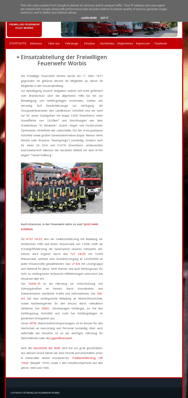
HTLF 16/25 (34, 239)
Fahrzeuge (71, 43)
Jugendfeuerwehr (61, 338)
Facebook (160, 43)
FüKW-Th (34, 283)
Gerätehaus (107, 43)
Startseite (16, 43)
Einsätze (89, 43)
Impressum (143, 43)
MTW (33, 323)
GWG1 (45, 308)
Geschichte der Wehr (47, 348)
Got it (104, 18)
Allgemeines (125, 43)
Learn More (89, 18)
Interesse (36, 43)
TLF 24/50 (78, 254)
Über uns (54, 43)
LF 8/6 (76, 264)
